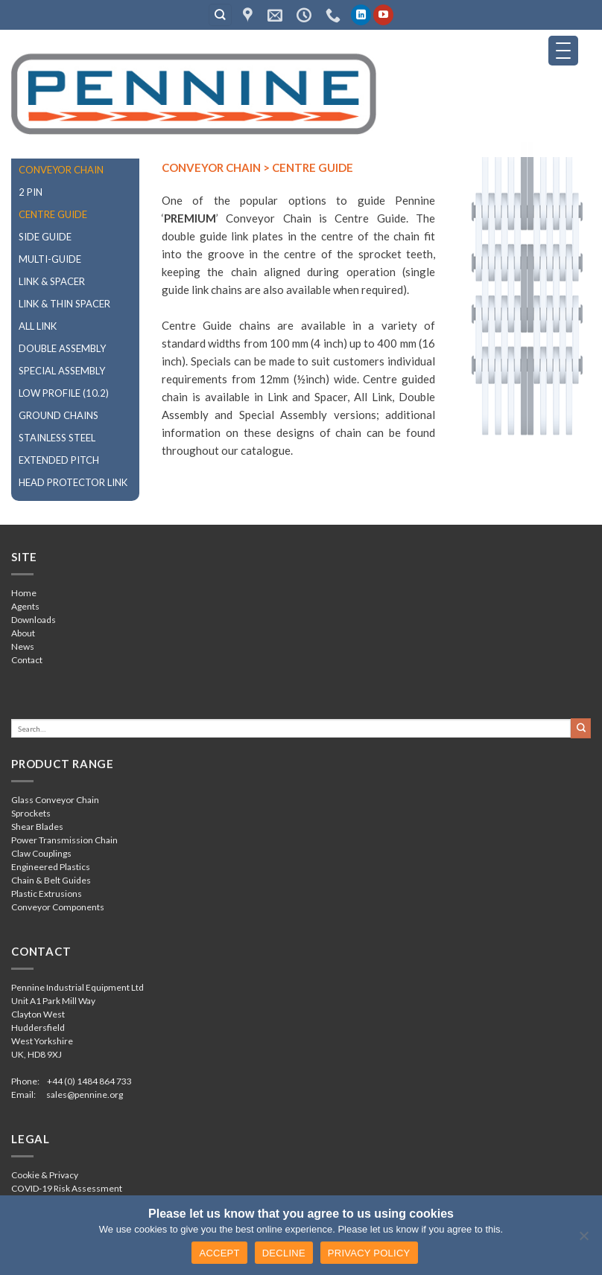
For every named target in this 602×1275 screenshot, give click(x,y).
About (23, 633)
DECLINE (283, 1253)
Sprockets (31, 813)
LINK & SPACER (52, 281)
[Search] (220, 15)
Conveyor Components (57, 907)
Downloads (33, 619)
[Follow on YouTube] (383, 14)
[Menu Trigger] (563, 50)
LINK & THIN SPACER (64, 304)
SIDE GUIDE (45, 237)
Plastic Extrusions (46, 893)
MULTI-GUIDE (50, 259)
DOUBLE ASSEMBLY (62, 348)
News (22, 646)
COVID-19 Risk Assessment (66, 1188)
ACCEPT (219, 1253)
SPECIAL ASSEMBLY (62, 371)
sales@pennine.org (84, 1094)
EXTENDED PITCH (59, 460)
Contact (26, 659)
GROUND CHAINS (58, 415)
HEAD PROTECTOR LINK (73, 482)
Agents (25, 606)
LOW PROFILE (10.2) (64, 393)
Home (24, 592)
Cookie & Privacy (44, 1174)
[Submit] (581, 728)
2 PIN (30, 192)
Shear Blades (37, 826)
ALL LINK (38, 326)
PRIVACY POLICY (369, 1253)
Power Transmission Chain (64, 840)
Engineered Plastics (50, 866)
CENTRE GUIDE (53, 214)
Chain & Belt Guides (51, 880)
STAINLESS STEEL (57, 438)
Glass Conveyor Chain (55, 799)
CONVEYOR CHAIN (61, 170)
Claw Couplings (41, 853)
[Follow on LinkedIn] (361, 14)
